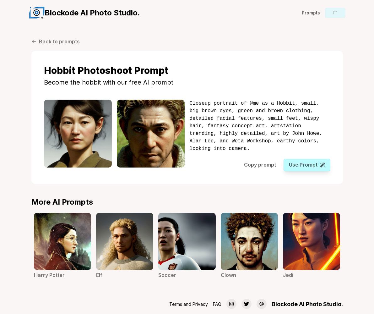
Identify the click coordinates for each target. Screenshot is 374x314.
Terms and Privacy (188, 304)
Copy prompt (260, 165)
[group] (84, 13)
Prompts (311, 12)
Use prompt (307, 165)
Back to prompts (55, 41)
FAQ (217, 304)
